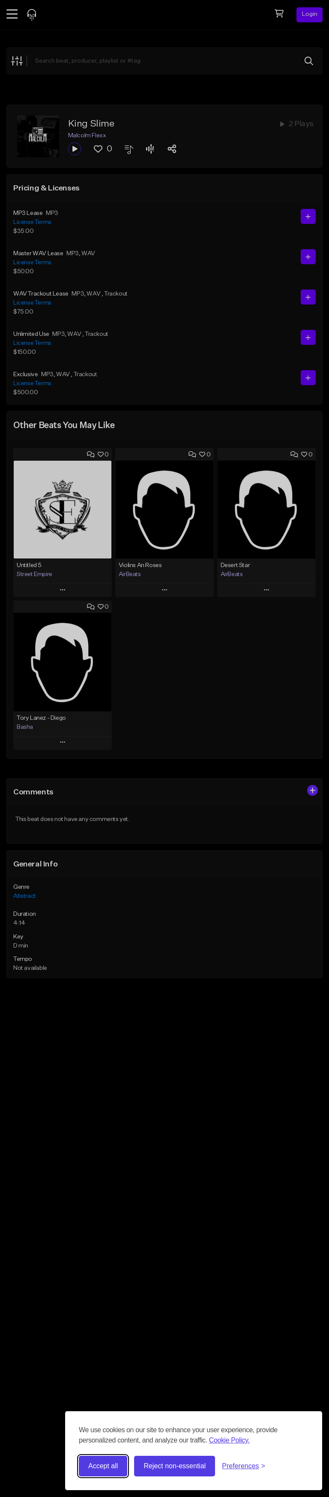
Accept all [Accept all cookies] (103, 1466)
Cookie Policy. (229, 1440)
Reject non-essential (175, 1466)
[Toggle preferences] (243, 1466)
